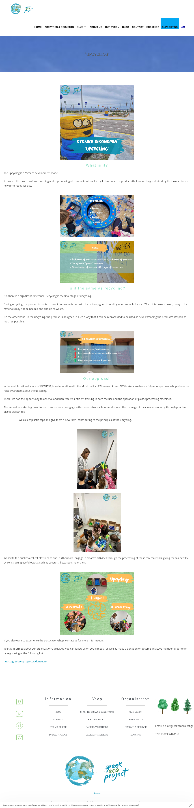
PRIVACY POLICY (58, 734)
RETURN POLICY (97, 723)
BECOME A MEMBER (136, 727)
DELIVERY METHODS (96, 738)
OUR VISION (136, 712)
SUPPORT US (135, 719)
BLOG (58, 712)
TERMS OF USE (58, 727)
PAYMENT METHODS (97, 730)
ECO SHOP (135, 734)
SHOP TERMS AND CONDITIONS (90, 713)
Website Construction (122, 802)
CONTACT (58, 719)
